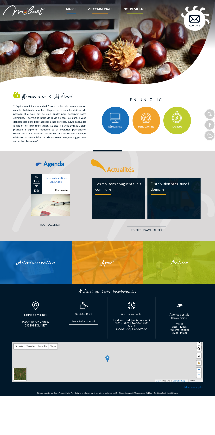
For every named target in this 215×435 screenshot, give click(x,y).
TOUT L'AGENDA (49, 224)
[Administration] (36, 262)
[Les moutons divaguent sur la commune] (118, 198)
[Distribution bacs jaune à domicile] (174, 198)
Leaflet (158, 381)
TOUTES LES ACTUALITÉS (146, 229)
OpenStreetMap (179, 381)
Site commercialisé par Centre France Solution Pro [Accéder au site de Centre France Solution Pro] (55, 393)
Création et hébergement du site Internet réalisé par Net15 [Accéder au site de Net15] (96, 393)
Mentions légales (193, 386)
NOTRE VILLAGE (135, 9)
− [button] (199, 375)
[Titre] (115, 120)
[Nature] (179, 262)
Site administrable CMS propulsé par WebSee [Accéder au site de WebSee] (135, 393)
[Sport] (107, 262)
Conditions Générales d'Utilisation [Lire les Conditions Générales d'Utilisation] (166, 393)
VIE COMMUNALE (100, 9)
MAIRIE (71, 9)
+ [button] (199, 370)
